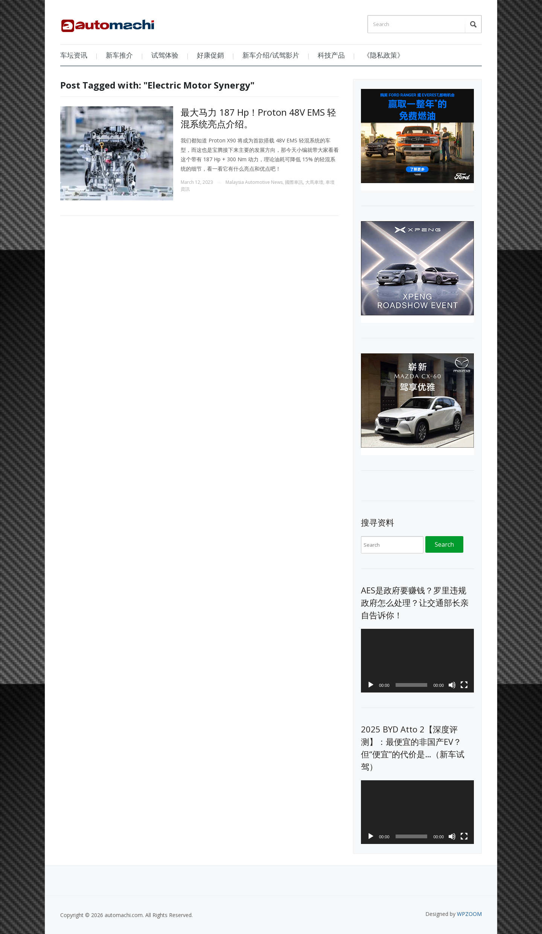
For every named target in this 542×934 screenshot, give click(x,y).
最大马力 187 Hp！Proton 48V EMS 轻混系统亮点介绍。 (258, 118)
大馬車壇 (314, 182)
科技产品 (331, 55)
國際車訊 (294, 182)
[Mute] (452, 685)
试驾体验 (164, 55)
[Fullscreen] (464, 685)
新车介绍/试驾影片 (270, 55)
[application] (417, 660)
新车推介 (119, 55)
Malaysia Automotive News (254, 182)
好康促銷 (210, 55)
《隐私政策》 (383, 55)
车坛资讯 (73, 55)
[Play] (371, 685)
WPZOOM (469, 913)
